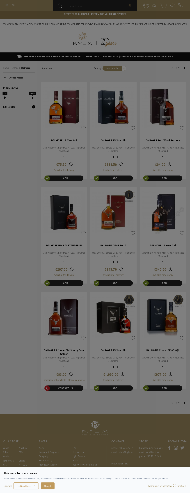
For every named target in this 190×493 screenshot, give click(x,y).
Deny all (8, 485)
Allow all (47, 485)
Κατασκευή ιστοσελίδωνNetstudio (167, 485)
